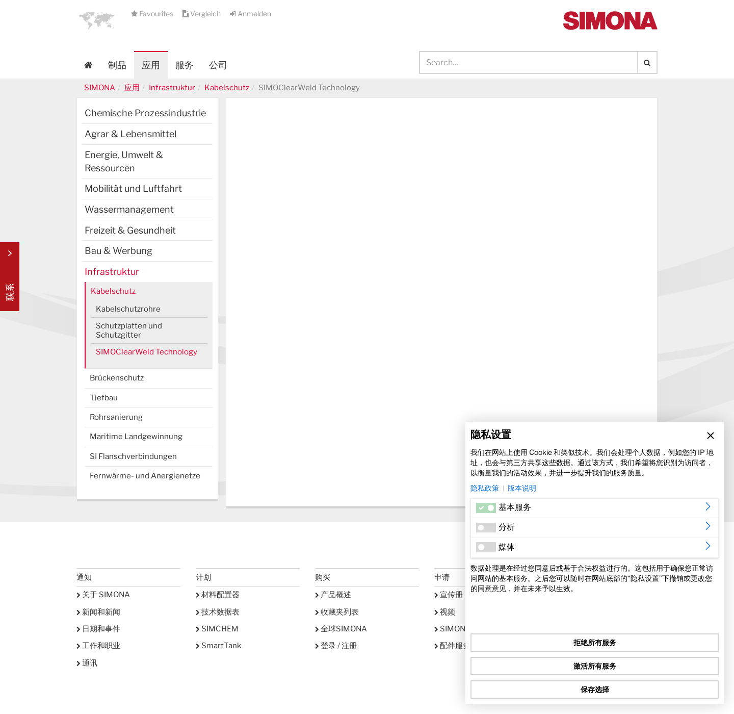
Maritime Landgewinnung (136, 436)
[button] (96, 20)
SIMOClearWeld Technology (146, 351)
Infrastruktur (172, 87)
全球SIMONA (341, 628)
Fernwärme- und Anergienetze (145, 475)
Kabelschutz (226, 87)
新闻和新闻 (98, 612)
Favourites (153, 13)
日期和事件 (98, 628)
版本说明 (522, 487)
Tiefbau (104, 397)
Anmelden (250, 13)
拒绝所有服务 (594, 642)
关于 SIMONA (103, 594)
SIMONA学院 (460, 628)
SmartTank (218, 645)
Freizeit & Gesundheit (130, 230)
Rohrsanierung (116, 417)
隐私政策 (484, 487)
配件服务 (452, 645)
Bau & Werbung (118, 250)
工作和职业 (98, 645)
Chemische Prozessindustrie (145, 113)
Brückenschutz (117, 377)
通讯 (86, 663)
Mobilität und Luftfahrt (133, 188)
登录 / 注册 (336, 645)
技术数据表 (218, 612)
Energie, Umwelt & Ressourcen (124, 161)
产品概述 (333, 594)
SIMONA (99, 87)
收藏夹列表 (337, 612)
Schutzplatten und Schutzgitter (129, 330)
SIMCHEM (217, 628)
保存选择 (595, 689)
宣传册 (448, 594)
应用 (151, 65)
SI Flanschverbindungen (133, 456)
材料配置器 (218, 594)
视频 (444, 612)
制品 (117, 65)
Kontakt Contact (9, 276)
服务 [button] (184, 65)
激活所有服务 (594, 665)
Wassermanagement (129, 209)
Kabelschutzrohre (128, 309)
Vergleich (202, 13)
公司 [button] (218, 65)
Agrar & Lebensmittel (130, 134)
